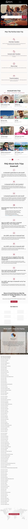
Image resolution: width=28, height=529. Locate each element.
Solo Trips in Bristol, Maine (5, 501)
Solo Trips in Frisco (3, 490)
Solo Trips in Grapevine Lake (5, 499)
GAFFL (5, 92)
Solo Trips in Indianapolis (4, 393)
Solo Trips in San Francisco (5, 375)
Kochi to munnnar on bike (5, 104)
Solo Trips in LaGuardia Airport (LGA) (6, 425)
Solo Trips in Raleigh (4, 449)
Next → (19, 159)
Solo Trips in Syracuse (4, 493)
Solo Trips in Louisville (4, 484)
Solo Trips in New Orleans (5, 458)
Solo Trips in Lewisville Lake (5, 457)
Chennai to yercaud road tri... (6, 152)
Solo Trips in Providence (4, 417)
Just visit (16, 120)
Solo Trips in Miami (3, 452)
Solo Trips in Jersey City (4, 370)
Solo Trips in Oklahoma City (5, 504)
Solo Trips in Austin (4, 379)
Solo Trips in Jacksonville (4, 411)
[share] (12, 97)
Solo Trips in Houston (4, 385)
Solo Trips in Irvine (3, 420)
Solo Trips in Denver (4, 369)
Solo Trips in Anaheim (4, 431)
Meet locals (7, 215)
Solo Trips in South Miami (4, 408)
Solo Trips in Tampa (4, 391)
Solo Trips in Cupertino (4, 410)
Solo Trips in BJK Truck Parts (5, 486)
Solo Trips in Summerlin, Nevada (5, 492)
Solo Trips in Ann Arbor (4, 469)
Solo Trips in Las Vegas (4, 440)
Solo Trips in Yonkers (4, 394)
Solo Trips (8, 92)
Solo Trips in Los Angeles (4, 360)
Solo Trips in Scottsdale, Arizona (5, 464)
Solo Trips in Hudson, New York (5, 358)
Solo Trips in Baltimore (4, 413)
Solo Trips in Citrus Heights (5, 445)
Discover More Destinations (14, 514)
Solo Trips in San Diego (4, 387)
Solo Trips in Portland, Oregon (5, 388)
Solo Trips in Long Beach (4, 480)
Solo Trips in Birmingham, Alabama (6, 390)
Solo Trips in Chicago (4, 361)
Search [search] (24, 16)
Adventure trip (17, 104)
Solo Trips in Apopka (4, 466)
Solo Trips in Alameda (4, 433)
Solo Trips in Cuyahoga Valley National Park (7, 478)
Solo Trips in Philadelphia (4, 402)
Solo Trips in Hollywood (4, 429)
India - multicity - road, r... (19, 152)
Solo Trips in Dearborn (4, 474)
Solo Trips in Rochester (4, 477)
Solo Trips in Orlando (4, 398)
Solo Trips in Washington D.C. (5, 363)
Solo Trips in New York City (5, 372)
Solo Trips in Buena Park (4, 439)
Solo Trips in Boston (4, 381)
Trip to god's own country (19, 136)
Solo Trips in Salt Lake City (5, 442)
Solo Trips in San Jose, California (5, 366)
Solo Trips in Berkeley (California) (6, 446)
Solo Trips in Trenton (4, 373)
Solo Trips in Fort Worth (4, 487)
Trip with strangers (4, 136)
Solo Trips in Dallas (3, 378)
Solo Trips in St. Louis (4, 414)
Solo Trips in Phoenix (4, 382)
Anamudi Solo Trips (14, 91)
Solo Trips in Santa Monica (5, 498)
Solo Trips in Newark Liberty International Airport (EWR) (9, 467)
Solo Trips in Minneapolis (4, 436)
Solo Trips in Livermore (4, 407)
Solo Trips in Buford (4, 434)
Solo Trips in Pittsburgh (4, 416)
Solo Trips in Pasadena (4, 481)
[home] (9, 2)
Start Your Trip (14, 301)
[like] (12, 95)
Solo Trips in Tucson (4, 472)
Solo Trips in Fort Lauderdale (5, 426)
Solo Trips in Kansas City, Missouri (6, 399)
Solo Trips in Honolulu (4, 422)
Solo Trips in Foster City (4, 495)
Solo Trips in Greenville (4, 460)
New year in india (4, 120)
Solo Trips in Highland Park (5, 423)
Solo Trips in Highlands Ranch (5, 443)
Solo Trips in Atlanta (4, 367)
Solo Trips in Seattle (4, 364)
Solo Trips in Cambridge (4, 448)
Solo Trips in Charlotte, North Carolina (6, 404)
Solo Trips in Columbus (4, 396)
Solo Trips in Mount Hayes (5, 419)
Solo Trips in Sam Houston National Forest (7, 376)
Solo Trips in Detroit (4, 475)
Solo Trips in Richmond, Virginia (5, 455)
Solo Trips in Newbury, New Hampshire (6, 384)
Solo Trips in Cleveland (4, 471)
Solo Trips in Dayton (4, 496)
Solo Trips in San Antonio (4, 401)
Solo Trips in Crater (3, 489)
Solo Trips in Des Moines (4, 437)
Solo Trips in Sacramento (4, 405)
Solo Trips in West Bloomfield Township (7, 454)
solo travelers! (14, 215)
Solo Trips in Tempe (4, 483)
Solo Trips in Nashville (4, 428)
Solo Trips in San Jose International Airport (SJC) (8, 463)
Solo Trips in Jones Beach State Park (6, 451)
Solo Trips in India (14, 92)
